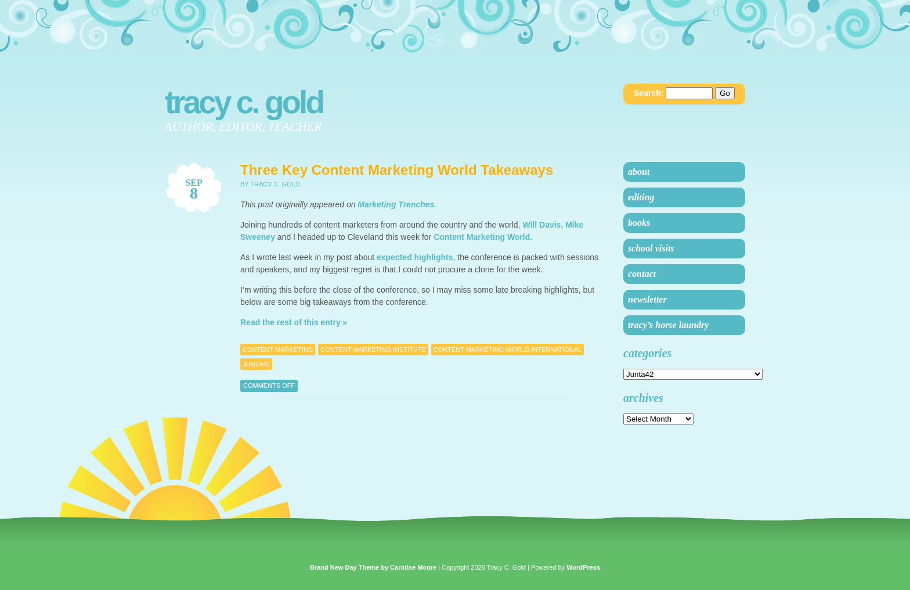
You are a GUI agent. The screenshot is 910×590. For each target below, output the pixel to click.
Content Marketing (278, 349)
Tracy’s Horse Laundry (668, 325)
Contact (642, 274)
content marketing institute (372, 349)
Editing (641, 197)
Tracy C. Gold (244, 102)
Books (639, 223)
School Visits (651, 248)
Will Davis (541, 224)
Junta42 (256, 364)
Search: (648, 93)
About (638, 172)
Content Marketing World (482, 237)
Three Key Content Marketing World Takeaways (396, 170)
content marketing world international (508, 349)
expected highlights (415, 257)
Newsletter (647, 299)
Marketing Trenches (396, 204)
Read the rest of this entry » (293, 322)
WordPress (583, 567)
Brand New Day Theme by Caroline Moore (373, 567)
